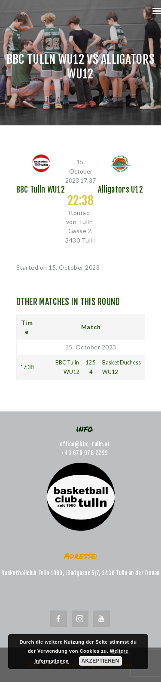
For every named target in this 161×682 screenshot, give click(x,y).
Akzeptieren (100, 661)
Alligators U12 (120, 190)
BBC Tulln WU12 (40, 190)
